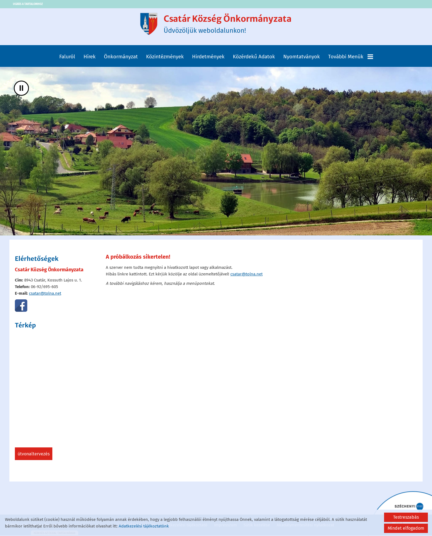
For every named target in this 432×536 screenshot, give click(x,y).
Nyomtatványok (301, 57)
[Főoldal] (146, 24)
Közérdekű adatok (254, 57)
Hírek (89, 57)
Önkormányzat (121, 57)
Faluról (67, 57)
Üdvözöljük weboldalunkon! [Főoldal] (228, 24)
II (21, 89)
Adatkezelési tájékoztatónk (144, 526)
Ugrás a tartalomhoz (29, 4)
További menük (350, 57)
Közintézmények (165, 57)
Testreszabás (406, 517)
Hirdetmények (208, 57)
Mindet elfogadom (406, 528)
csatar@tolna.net (45, 294)
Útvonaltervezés (34, 455)
